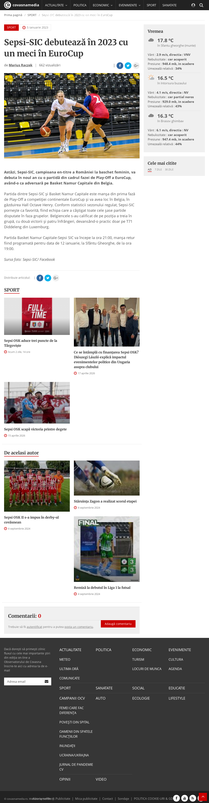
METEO (64, 659)
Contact (107, 796)
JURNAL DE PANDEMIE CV (76, 765)
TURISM (138, 659)
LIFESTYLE (176, 696)
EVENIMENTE (178, 649)
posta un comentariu (78, 627)
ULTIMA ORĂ (68, 668)
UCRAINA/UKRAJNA (74, 753)
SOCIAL (50, 15)
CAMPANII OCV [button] (94, 15)
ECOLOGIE (140, 696)
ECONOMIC (140, 649)
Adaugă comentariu (118, 619)
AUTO (100, 696)
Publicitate (67, 796)
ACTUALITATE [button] (56, 5)
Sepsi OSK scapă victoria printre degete (35, 429)
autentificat (34, 627)
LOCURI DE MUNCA (146, 668)
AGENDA (175, 668)
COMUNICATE (69, 677)
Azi (150, 169)
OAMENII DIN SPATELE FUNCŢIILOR (76, 732)
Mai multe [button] (54, 25)
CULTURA (176, 659)
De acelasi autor (21, 453)
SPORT (151, 5)
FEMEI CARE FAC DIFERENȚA (71, 708)
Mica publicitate (88, 796)
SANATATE (169, 5)
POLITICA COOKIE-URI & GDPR (150, 796)
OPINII (64, 777)
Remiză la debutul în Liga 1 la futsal (102, 588)
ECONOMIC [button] (102, 5)
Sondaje (122, 796)
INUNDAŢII (67, 744)
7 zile (158, 169)
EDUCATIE (69, 15)
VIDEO (100, 777)
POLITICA (80, 5)
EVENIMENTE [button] (129, 5)
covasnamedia (21, 5)
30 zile (169, 169)
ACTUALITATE (69, 649)
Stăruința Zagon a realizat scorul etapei (105, 501)
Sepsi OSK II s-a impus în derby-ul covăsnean (31, 519)
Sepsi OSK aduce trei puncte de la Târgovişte (30, 343)
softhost (48, 796)
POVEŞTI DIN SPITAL (74, 720)
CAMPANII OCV (70, 696)
